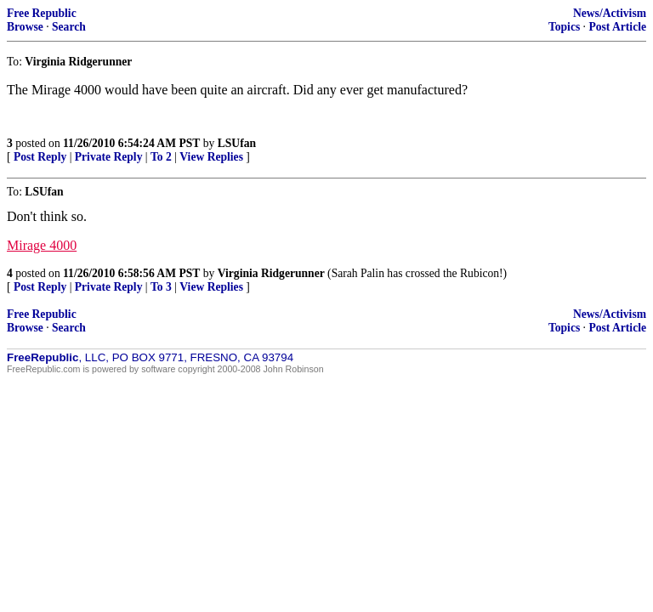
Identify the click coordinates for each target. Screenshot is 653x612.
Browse (25, 26)
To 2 (161, 156)
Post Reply (40, 156)
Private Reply (109, 156)
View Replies (211, 156)
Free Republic (42, 13)
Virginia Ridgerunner (271, 273)
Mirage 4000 (42, 245)
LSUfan (237, 143)
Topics (564, 26)
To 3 (161, 286)
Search (69, 26)
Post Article (617, 26)
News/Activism (609, 13)
